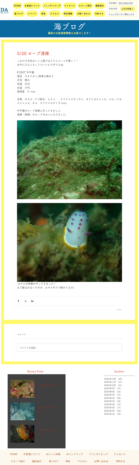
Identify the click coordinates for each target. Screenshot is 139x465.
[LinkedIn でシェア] (32, 301)
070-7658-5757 (126, 3)
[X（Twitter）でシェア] (25, 301)
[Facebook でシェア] (18, 301)
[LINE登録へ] (127, 9)
